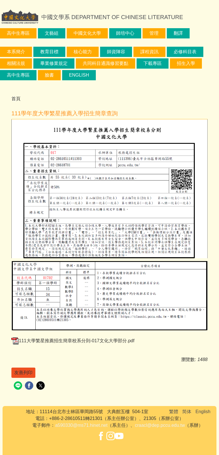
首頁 (16, 98)
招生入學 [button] (186, 63)
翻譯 (178, 33)
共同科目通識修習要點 (105, 63)
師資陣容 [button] (116, 51)
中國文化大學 (87, 33)
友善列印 (23, 372)
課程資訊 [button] (149, 51)
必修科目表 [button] (185, 51)
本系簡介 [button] (16, 51)
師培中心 (125, 33)
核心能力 (83, 51)
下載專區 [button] (152, 63)
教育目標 (49, 51)
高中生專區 (18, 33)
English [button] (79, 75)
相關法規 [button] (16, 63)
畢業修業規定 (54, 63)
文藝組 (51, 33)
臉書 (49, 75)
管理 (154, 33)
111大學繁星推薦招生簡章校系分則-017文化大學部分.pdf (72, 340)
